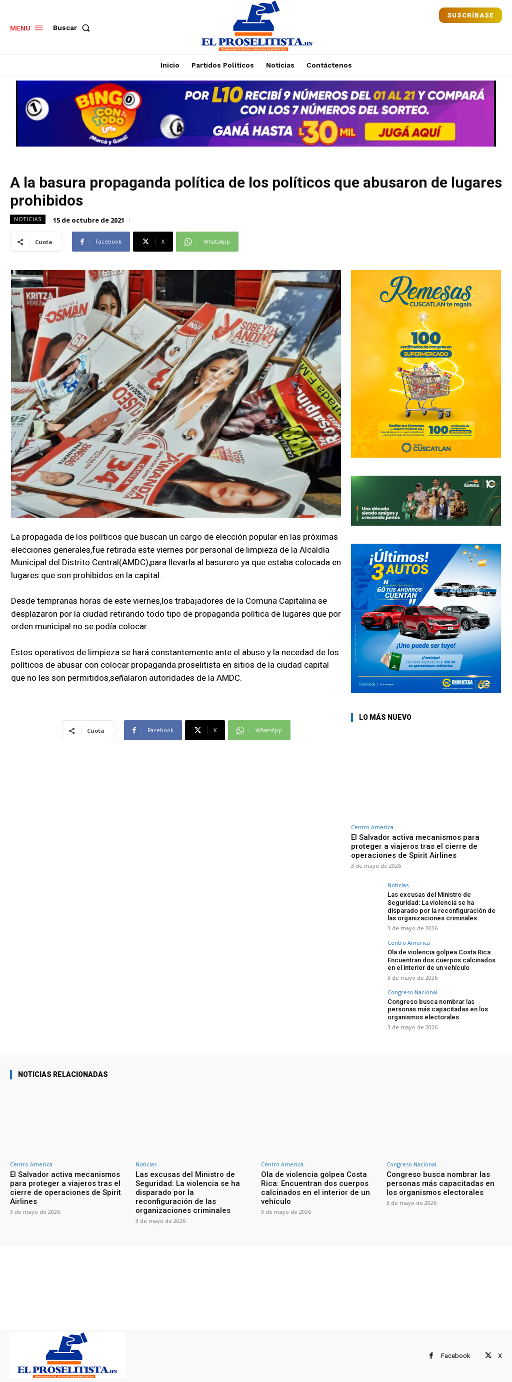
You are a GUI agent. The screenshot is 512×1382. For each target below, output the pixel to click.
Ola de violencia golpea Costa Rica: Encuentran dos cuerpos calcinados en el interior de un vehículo (442, 959)
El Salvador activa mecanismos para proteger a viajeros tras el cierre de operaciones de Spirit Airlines (415, 846)
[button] (73, 27)
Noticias (28, 219)
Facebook (455, 1355)
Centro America (372, 827)
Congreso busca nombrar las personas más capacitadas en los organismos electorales (438, 1009)
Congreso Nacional (413, 992)
